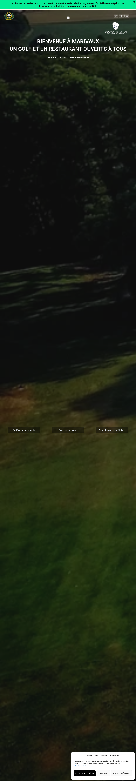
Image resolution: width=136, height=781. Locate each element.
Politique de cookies (81, 766)
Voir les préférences (122, 773)
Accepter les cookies (84, 773)
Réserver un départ (68, 430)
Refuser (103, 773)
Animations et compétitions (112, 430)
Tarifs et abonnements (24, 430)
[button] (68, 17)
